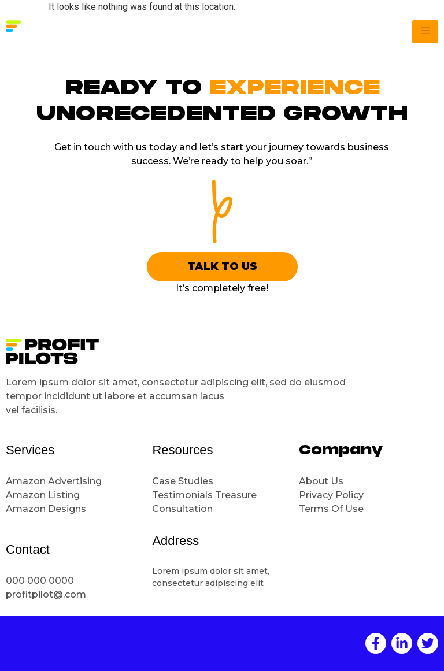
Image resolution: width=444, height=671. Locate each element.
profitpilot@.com (46, 594)
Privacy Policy (331, 495)
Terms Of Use (331, 508)
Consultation (183, 508)
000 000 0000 (40, 580)
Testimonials (182, 495)
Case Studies (182, 481)
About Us (321, 481)
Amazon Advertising (54, 481)
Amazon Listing (43, 495)
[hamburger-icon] (425, 31)
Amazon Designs (46, 508)
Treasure (237, 495)
